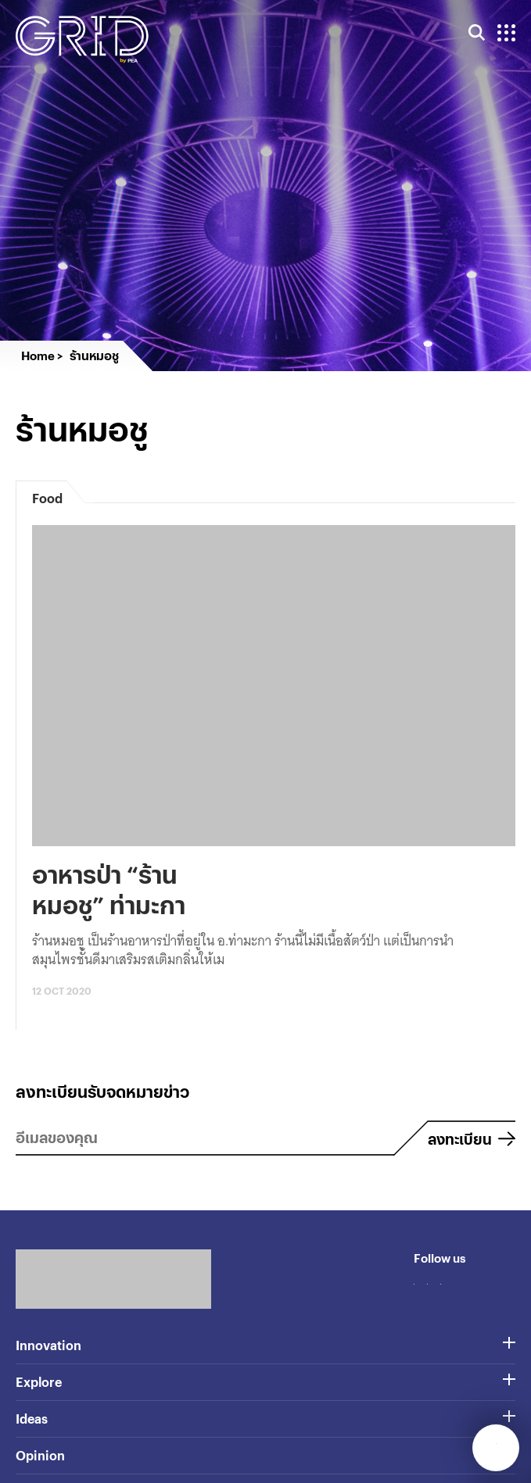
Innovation (48, 1345)
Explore (39, 1382)
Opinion (40, 1455)
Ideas (32, 1419)
